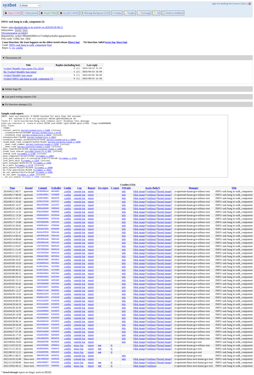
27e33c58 (55, 294)
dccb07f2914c (43, 266)
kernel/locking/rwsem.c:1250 (42, 150)
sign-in (215, 3)
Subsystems (30, 13)
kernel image (164, 191)
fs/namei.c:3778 (24, 175)
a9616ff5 (55, 198)
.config (19, 48)
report (91, 191)
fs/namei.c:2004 (45, 164)
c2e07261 (55, 222)
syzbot (9, 5)
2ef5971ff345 (43, 201)
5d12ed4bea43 (43, 318)
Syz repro (103, 188)
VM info (126, 188)
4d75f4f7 (55, 201)
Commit (42, 188)
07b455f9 (55, 304)
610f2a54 (55, 273)
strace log (78, 345)
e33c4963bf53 (43, 338)
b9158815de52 (43, 273)
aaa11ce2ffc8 (43, 366)
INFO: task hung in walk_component (27, 45)
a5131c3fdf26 (43, 232)
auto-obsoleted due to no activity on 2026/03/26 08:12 (36, 27)
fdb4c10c (55, 232)
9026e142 (55, 246)
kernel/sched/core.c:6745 (46, 136)
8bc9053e (55, 342)
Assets (148, 188)
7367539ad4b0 (43, 280)
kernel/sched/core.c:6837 (41, 141)
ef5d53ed (55, 225)
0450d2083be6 (43, 218)
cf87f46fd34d (43, 246)
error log (110, 42)
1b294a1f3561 (43, 229)
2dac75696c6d (43, 359)
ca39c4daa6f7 (43, 362)
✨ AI (156, 13)
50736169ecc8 (43, 191)
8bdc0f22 (55, 338)
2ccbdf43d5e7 (43, 194)
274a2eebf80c (43, 352)
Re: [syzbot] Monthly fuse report (20, 72)
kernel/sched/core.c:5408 (35, 133)
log (49, 45)
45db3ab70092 (43, 256)
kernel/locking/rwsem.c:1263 (33, 153)
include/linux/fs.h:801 (38, 158)
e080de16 (55, 345)
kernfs (18, 30)
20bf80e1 (55, 263)
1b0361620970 (43, 215)
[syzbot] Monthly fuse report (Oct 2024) (24, 68)
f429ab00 (55, 194)
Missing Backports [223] (95, 13)
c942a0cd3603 (43, 335)
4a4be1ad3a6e (43, 208)
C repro (115, 188)
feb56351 (55, 366)
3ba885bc (55, 287)
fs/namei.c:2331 (68, 167)
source (237, 3)
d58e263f (55, 352)
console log (79, 191)
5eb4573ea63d (43, 328)
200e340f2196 (43, 355)
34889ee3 (55, 208)
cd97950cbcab (43, 236)
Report (91, 188)
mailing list (226, 3)
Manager (193, 188)
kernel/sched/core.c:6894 (61, 144)
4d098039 (55, 212)
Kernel (29, 188)
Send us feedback (172, 13)
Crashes (117, 13)
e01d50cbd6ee (43, 348)
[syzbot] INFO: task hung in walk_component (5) (28, 78)
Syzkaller (56, 188)
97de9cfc (55, 348)
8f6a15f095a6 (43, 212)
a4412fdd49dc (43, 345)
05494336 (55, 362)
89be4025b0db (43, 205)
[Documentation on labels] (14, 33)
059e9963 (55, 335)
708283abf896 (43, 342)
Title (234, 188)
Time (12, 188)
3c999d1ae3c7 (43, 225)
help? (156, 188)
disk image (139, 191)
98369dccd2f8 (43, 294)
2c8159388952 (43, 307)
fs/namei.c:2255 (30, 169)
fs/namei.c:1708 (26, 161)
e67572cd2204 (43, 301)
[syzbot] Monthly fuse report (18, 75)
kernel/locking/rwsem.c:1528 (45, 155)
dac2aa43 (55, 191)
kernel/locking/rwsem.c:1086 (64, 147)
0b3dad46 (55, 229)
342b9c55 (55, 359)
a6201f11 (55, 355)
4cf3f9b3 (55, 266)
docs (244, 3)
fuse (25, 30)
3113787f (55, 205)
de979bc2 (55, 256)
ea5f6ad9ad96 (43, 222)
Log (79, 188)
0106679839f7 (43, 287)
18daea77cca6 (43, 290)
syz (13, 48)
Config (67, 188)
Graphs (130, 13)
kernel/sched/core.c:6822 (36, 139)
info (124, 191)
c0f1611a (55, 215)
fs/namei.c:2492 (42, 172)
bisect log (74, 42)
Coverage (144, 13)
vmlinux (151, 191)
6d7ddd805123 (43, 263)
